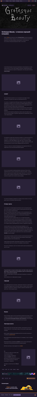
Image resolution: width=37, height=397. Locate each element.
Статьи (34, 5)
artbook (21, 345)
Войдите (8, 387)
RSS (12, 394)
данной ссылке (12, 334)
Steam (6, 369)
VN (8, 369)
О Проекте (6, 394)
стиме (8, 37)
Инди (11, 369)
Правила (2, 394)
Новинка (14, 369)
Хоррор (18, 369)
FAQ (9, 394)
